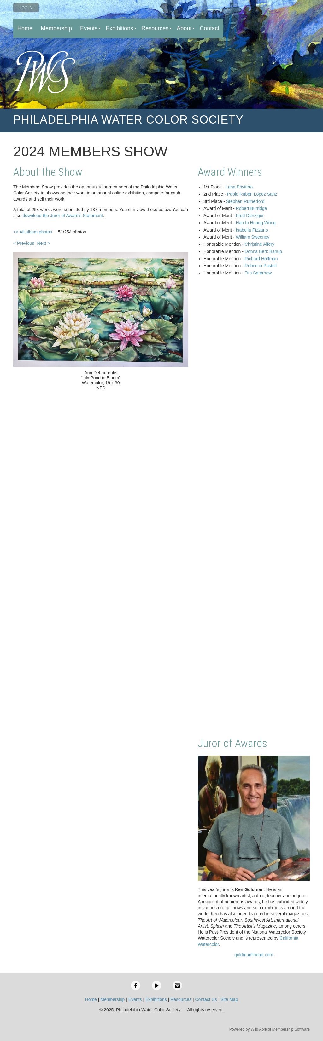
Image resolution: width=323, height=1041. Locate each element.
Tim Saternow (258, 272)
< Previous (23, 243)
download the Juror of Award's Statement (63, 215)
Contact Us (206, 999)
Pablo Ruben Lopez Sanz (252, 194)
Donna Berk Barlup (263, 251)
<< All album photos (32, 231)
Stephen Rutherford (245, 201)
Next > (43, 243)
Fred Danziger (250, 215)
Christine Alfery (259, 244)
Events (135, 999)
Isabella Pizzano (252, 230)
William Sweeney (253, 236)
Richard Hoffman (261, 258)
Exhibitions (156, 999)
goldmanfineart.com (253, 954)
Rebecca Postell (261, 265)
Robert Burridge (251, 208)
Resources (180, 999)
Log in (26, 8)
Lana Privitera (239, 186)
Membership (112, 999)
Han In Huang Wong (256, 222)
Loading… (254, 507)
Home (91, 999)
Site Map (229, 999)
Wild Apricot (261, 1029)
